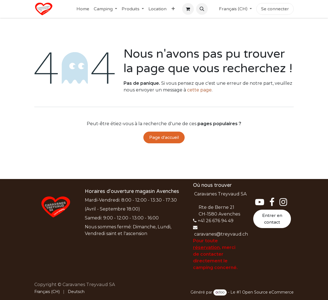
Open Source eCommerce (268, 292)
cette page (199, 90)
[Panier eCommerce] (188, 9)
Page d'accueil (164, 137)
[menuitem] (82, 8)
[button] (202, 9)
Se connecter (275, 9)
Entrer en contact (272, 219)
